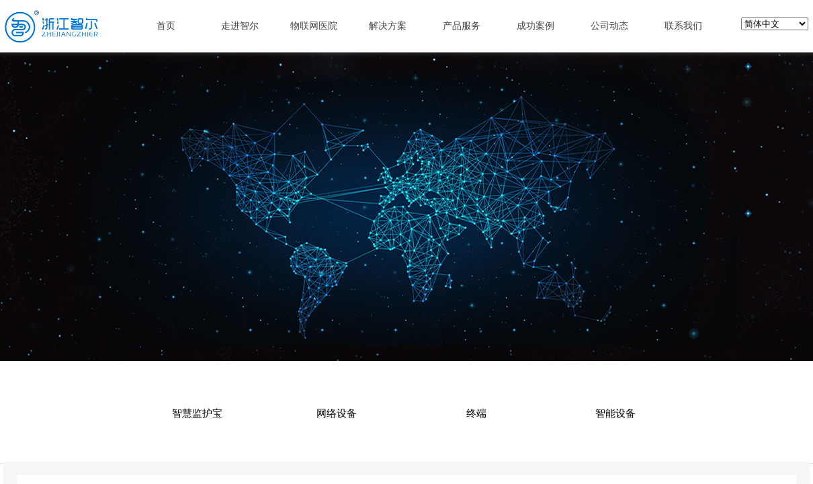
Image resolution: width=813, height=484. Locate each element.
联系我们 (683, 25)
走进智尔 (240, 25)
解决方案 (387, 25)
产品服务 (461, 25)
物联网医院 (313, 25)
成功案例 (535, 25)
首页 (166, 25)
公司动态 (609, 25)
